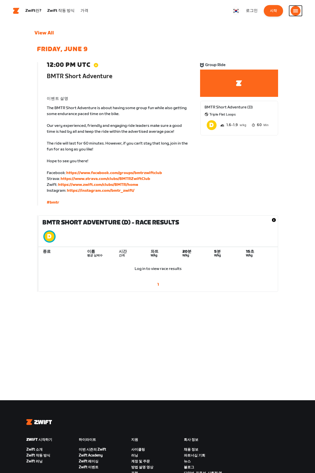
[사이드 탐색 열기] (295, 11)
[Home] (16, 11)
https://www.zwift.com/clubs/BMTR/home (98, 185)
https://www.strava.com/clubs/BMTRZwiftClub (105, 179)
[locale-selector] (236, 11)
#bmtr (53, 202)
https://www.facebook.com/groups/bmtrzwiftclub (114, 173)
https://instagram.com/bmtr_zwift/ (100, 191)
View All (44, 33)
